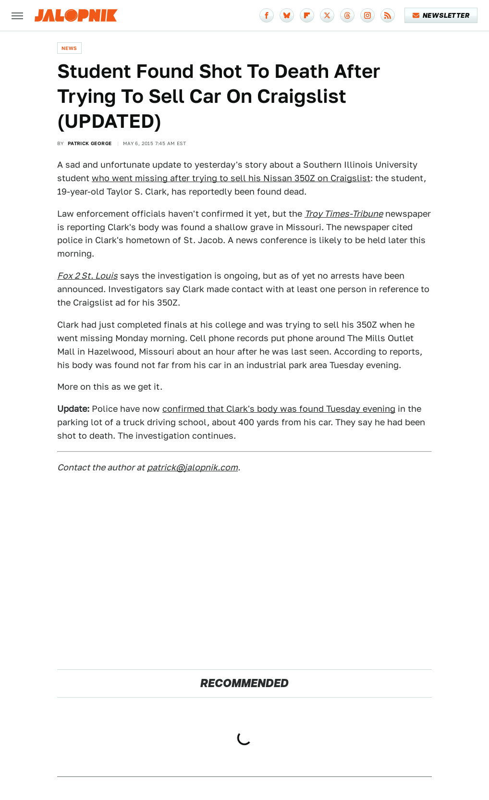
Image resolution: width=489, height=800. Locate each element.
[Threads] (347, 15)
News (69, 48)
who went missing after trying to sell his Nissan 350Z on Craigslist (231, 178)
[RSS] (387, 15)
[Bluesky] (287, 15)
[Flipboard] (307, 15)
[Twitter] (327, 15)
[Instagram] (367, 15)
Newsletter (441, 15)
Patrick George (90, 143)
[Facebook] (266, 15)
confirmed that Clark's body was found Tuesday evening (278, 409)
